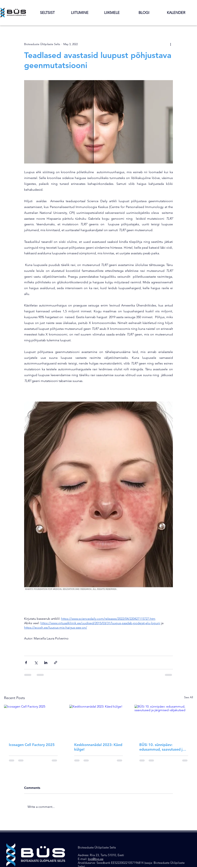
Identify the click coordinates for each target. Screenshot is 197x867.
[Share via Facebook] (26, 662)
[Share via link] (55, 662)
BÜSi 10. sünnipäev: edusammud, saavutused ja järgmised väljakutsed (162, 747)
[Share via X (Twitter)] (36, 662)
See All (188, 697)
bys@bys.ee (95, 859)
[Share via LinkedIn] (46, 662)
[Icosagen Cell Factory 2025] (33, 721)
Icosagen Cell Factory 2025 (32, 744)
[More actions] (170, 44)
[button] (47, 13)
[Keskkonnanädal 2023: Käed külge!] (98, 721)
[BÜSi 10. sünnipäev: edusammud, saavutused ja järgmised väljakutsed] (163, 721)
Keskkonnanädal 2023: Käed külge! (98, 747)
